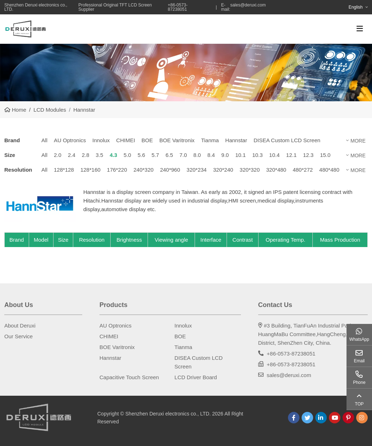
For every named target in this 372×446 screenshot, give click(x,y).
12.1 (291, 155)
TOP (359, 403)
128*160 (90, 170)
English (356, 7)
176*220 (117, 170)
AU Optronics (70, 140)
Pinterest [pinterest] (348, 417)
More (358, 141)
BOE (147, 140)
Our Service (18, 336)
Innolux (101, 140)
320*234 (197, 170)
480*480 (329, 170)
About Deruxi (20, 325)
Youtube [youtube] (334, 417)
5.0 (127, 155)
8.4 (211, 155)
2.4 (71, 155)
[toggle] (360, 28)
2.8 (85, 155)
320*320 (250, 170)
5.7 (155, 155)
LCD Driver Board (196, 377)
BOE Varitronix (177, 140)
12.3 (308, 155)
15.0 (325, 155)
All (44, 140)
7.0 (183, 155)
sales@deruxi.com (248, 5)
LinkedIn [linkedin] (321, 417)
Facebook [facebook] (293, 417)
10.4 (274, 155)
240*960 (170, 170)
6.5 (169, 155)
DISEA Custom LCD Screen (287, 140)
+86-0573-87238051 (291, 353)
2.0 (57, 155)
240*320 (144, 170)
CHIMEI (125, 140)
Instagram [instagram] (362, 417)
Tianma (210, 140)
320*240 (223, 170)
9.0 (225, 155)
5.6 (141, 155)
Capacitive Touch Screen (129, 377)
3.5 (99, 155)
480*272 (303, 170)
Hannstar (236, 140)
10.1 (240, 155)
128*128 (64, 170)
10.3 (257, 155)
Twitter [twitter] (307, 417)
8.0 (197, 155)
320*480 (276, 170)
